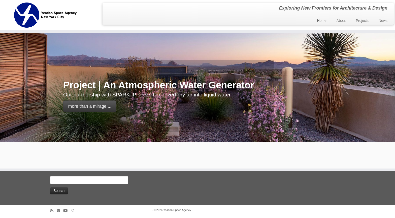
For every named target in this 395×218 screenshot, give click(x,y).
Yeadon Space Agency (177, 209)
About (341, 21)
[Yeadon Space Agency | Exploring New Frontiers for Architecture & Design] (45, 15)
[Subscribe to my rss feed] (53, 210)
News (383, 21)
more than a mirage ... (89, 106)
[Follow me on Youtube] (67, 210)
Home (321, 21)
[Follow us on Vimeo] (60, 210)
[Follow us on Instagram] (74, 210)
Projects (362, 21)
